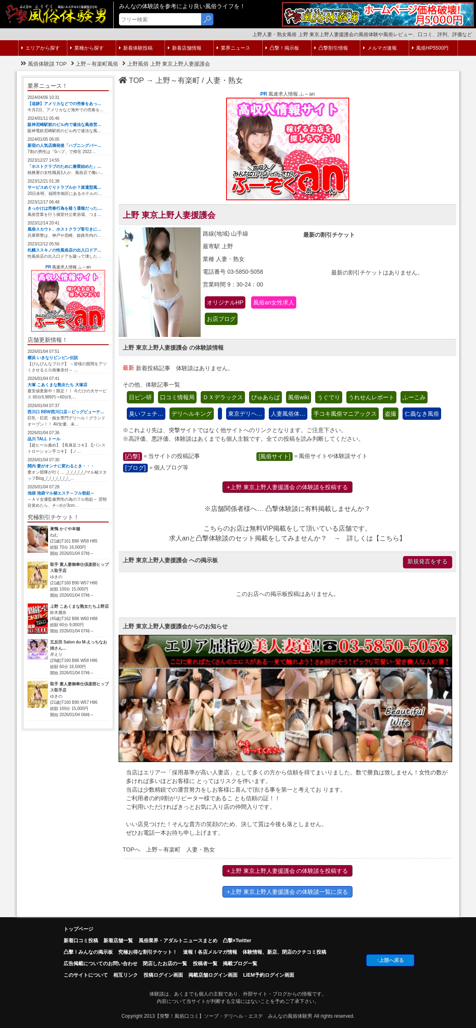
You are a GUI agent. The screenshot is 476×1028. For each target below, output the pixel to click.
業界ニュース (233, 48)
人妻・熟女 (224, 80)
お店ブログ (221, 319)
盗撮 (390, 413)
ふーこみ (414, 397)
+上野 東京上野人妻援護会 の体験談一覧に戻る (287, 891)
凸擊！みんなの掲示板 (88, 952)
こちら (389, 538)
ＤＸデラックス (223, 397)
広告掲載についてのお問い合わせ (100, 963)
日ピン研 (140, 397)
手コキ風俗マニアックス (345, 413)
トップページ (78, 929)
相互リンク (125, 975)
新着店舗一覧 (118, 940)
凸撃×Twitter (237, 940)
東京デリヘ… (245, 413)
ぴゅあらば (265, 397)
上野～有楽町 (178, 80)
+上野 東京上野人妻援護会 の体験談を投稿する (287, 487)
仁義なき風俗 (422, 413)
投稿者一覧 (205, 963)
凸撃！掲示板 (282, 48)
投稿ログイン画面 (163, 975)
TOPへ (131, 849)
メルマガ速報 (380, 48)
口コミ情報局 (177, 397)
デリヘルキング (192, 413)
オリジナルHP (225, 302)
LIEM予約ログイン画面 (268, 975)
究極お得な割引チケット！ (147, 952)
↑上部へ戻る (390, 960)
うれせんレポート (371, 397)
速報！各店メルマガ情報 (210, 952)
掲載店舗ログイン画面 (213, 975)
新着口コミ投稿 (81, 940)
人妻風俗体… (288, 413)
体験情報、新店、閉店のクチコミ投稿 (284, 952)
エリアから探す (40, 48)
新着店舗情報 (184, 48)
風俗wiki (298, 397)
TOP (131, 80)
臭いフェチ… (146, 413)
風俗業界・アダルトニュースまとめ (178, 940)
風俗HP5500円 (430, 48)
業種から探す (87, 48)
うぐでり (328, 397)
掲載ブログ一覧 (240, 963)
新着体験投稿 (136, 48)
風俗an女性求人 (273, 302)
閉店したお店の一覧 (165, 963)
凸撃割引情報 (331, 48)
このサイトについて (86, 975)
